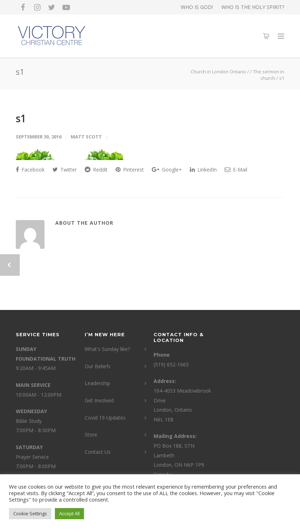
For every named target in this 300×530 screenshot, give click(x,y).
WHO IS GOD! (197, 7)
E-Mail (236, 169)
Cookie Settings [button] (30, 513)
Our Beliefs (98, 366)
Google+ (167, 169)
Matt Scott (86, 136)
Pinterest (130, 169)
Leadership (97, 383)
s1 (21, 118)
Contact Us (98, 451)
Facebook (30, 169)
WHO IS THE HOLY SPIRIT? (252, 7)
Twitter (64, 169)
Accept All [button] (69, 513)
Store (91, 434)
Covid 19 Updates (105, 417)
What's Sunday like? (107, 349)
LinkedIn (203, 169)
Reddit (96, 169)
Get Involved (99, 400)
